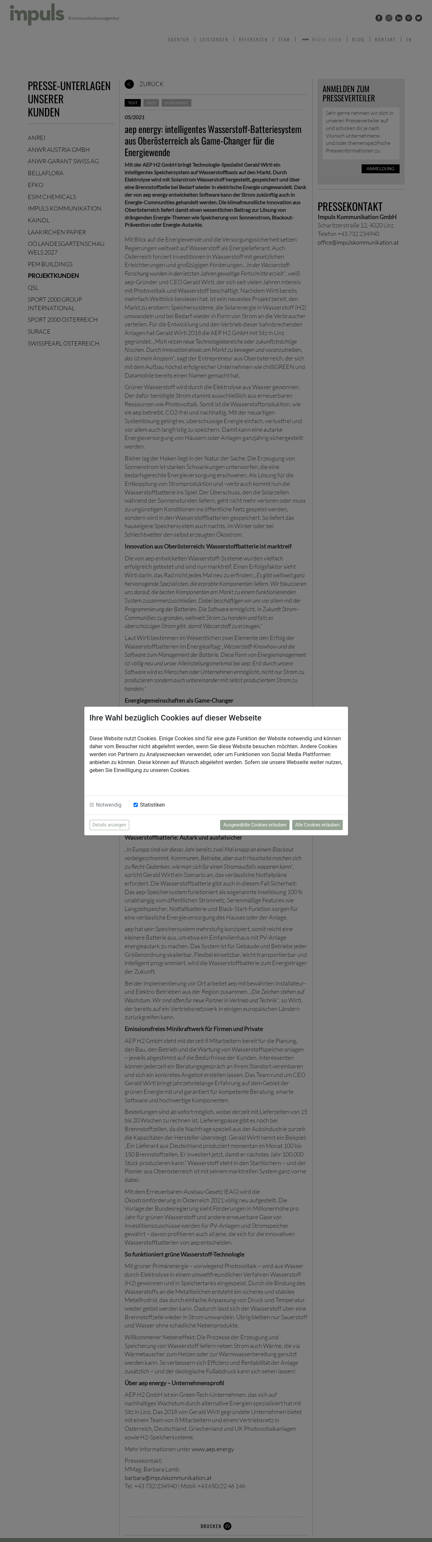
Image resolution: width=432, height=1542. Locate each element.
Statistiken (152, 805)
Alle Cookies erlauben (317, 824)
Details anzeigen (109, 824)
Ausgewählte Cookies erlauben (255, 824)
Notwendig (109, 805)
